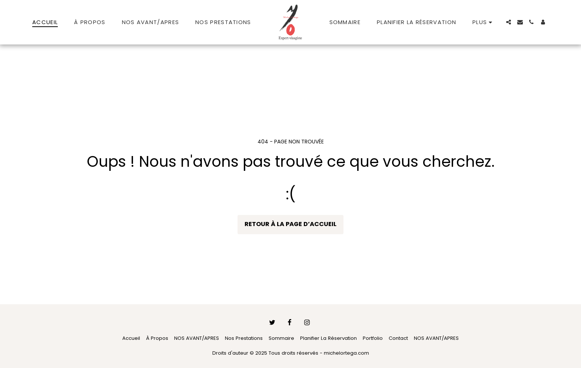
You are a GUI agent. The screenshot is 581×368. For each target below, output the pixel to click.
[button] (508, 22)
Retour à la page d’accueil (290, 224)
